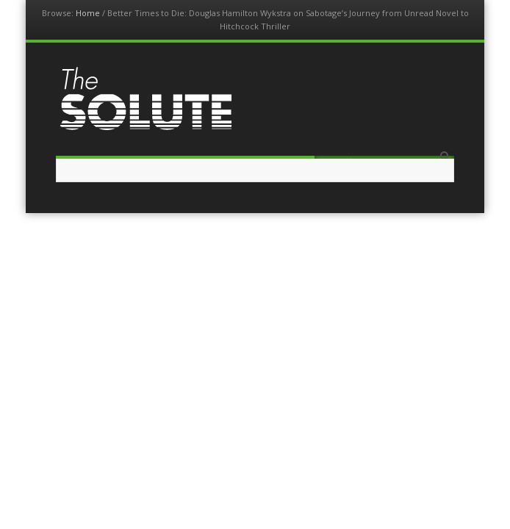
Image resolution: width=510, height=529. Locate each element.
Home (88, 12)
